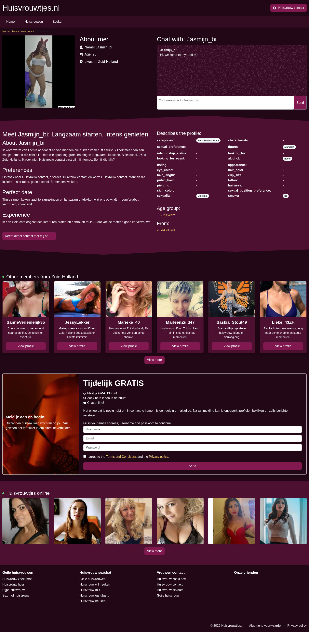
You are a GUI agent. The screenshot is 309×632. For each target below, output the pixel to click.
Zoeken (58, 21)
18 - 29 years (166, 215)
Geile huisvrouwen (93, 579)
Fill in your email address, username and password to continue (192, 427)
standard (289, 147)
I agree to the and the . (126, 456)
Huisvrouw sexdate (170, 590)
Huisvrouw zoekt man (17, 579)
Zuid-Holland (166, 230)
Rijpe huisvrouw (13, 590)
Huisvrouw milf (90, 590)
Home (10, 21)
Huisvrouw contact (288, 7)
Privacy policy (158, 456)
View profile (26, 346)
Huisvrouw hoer (13, 584)
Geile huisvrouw (168, 595)
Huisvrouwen (34, 21)
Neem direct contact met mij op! (29, 236)
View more (154, 359)
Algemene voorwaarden (265, 625)
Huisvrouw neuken (93, 601)
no (285, 196)
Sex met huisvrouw (15, 595)
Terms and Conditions (121, 456)
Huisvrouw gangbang (94, 595)
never (287, 158)
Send (300, 102)
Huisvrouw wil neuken (95, 584)
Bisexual (202, 196)
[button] (38, 71)
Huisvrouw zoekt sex (171, 579)
